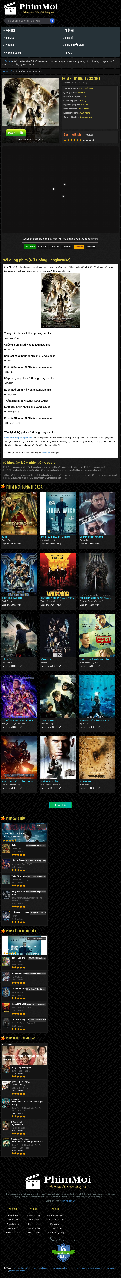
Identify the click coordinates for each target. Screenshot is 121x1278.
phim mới (24, 1268)
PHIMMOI (45, 453)
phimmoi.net (46, 1268)
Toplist (68, 52)
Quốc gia (8, 38)
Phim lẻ (68, 38)
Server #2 (54, 247)
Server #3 (67, 247)
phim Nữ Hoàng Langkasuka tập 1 (93, 467)
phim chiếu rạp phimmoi (83, 1268)
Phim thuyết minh (73, 45)
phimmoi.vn (57, 1268)
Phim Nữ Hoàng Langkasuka (18, 437)
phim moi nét (100, 1268)
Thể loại (68, 30)
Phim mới (7, 61)
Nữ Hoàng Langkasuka (12, 467)
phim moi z (67, 1268)
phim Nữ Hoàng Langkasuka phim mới (85, 470)
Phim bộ (8, 45)
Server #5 (91, 247)
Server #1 (42, 247)
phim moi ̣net (25, 1271)
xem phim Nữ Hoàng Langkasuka (63, 467)
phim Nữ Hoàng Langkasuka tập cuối (18, 470)
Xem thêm (61, 805)
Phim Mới (9, 30)
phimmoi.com (34, 1268)
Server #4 (79, 247)
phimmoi (15, 1268)
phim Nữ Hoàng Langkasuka (35, 467)
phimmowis (14, 1271)
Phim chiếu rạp (12, 52)
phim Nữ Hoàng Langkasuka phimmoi (51, 470)
